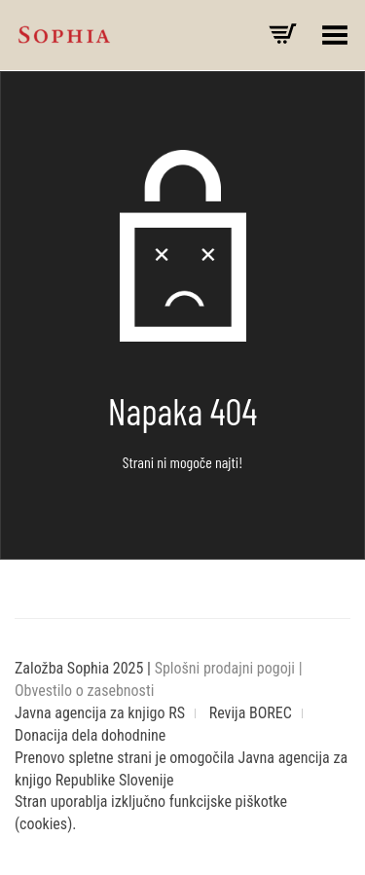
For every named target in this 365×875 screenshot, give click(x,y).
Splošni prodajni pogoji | (229, 668)
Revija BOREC (250, 713)
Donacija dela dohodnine (90, 735)
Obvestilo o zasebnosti (84, 690)
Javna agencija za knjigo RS (100, 713)
